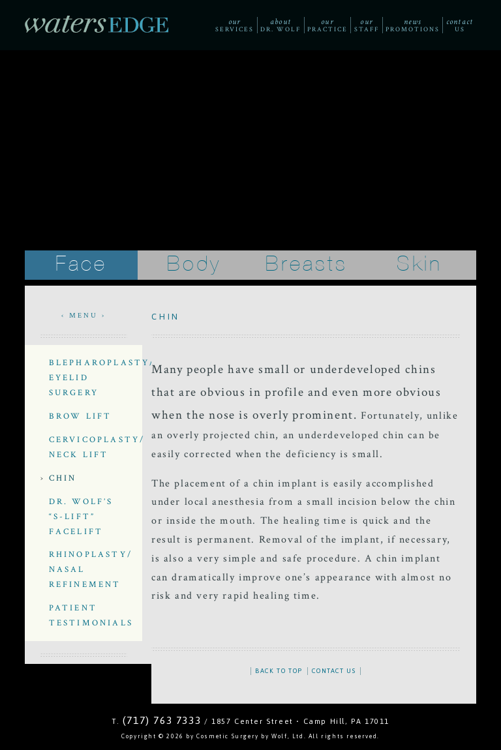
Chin (63, 478)
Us (459, 25)
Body (194, 264)
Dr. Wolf (280, 25)
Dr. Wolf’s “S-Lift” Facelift (81, 516)
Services (234, 25)
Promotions (412, 25)
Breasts (307, 264)
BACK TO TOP (279, 670)
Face (81, 264)
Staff (366, 25)
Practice (327, 25)
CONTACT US (334, 670)
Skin (420, 264)
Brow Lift (80, 416)
